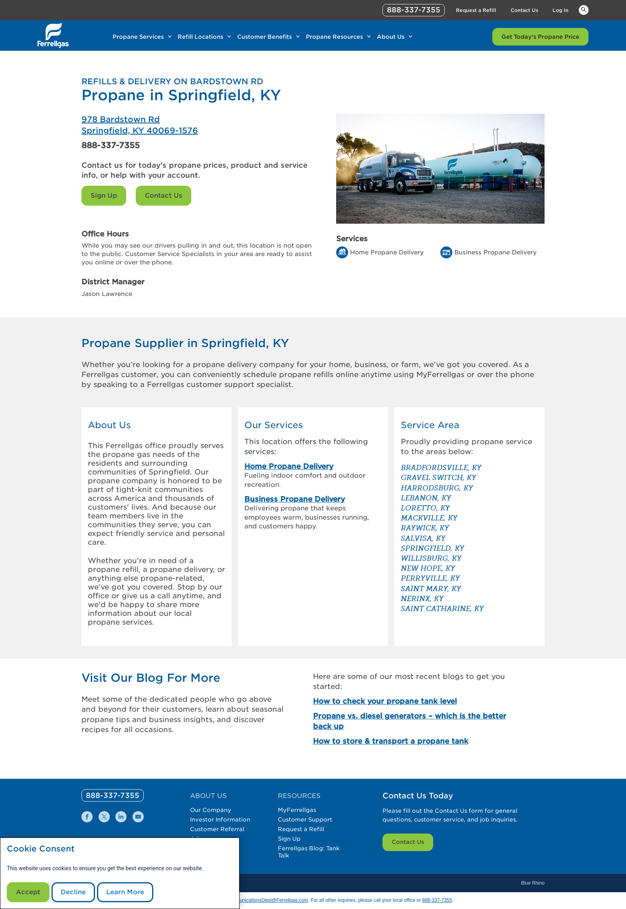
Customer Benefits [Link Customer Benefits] (264, 37)
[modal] (120, 873)
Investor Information (220, 819)
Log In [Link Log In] (561, 10)
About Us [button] (109, 425)
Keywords (583, 9)
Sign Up (104, 195)
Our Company (210, 810)
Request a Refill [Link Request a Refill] (476, 10)
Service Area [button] (430, 425)
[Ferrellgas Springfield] (197, 125)
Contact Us (163, 195)
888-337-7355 (110, 145)
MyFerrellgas (297, 810)
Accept (28, 892)
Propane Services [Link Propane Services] (138, 37)
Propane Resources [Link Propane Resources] (334, 37)
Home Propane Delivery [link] (288, 466)
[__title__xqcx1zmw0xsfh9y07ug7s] (53, 35)
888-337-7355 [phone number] (413, 10)
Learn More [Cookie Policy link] (125, 892)
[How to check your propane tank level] (416, 701)
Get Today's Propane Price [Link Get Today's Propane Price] (540, 37)
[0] (112, 795)
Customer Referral (217, 829)
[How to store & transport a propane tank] (416, 741)
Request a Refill (301, 829)
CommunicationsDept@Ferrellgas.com (267, 900)
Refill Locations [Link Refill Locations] (200, 37)
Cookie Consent (41, 848)
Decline (73, 892)
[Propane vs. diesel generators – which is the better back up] (416, 721)
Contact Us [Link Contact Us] (524, 10)
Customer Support (305, 819)
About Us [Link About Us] (390, 37)
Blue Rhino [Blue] (533, 883)
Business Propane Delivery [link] (294, 499)
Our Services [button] (273, 425)
